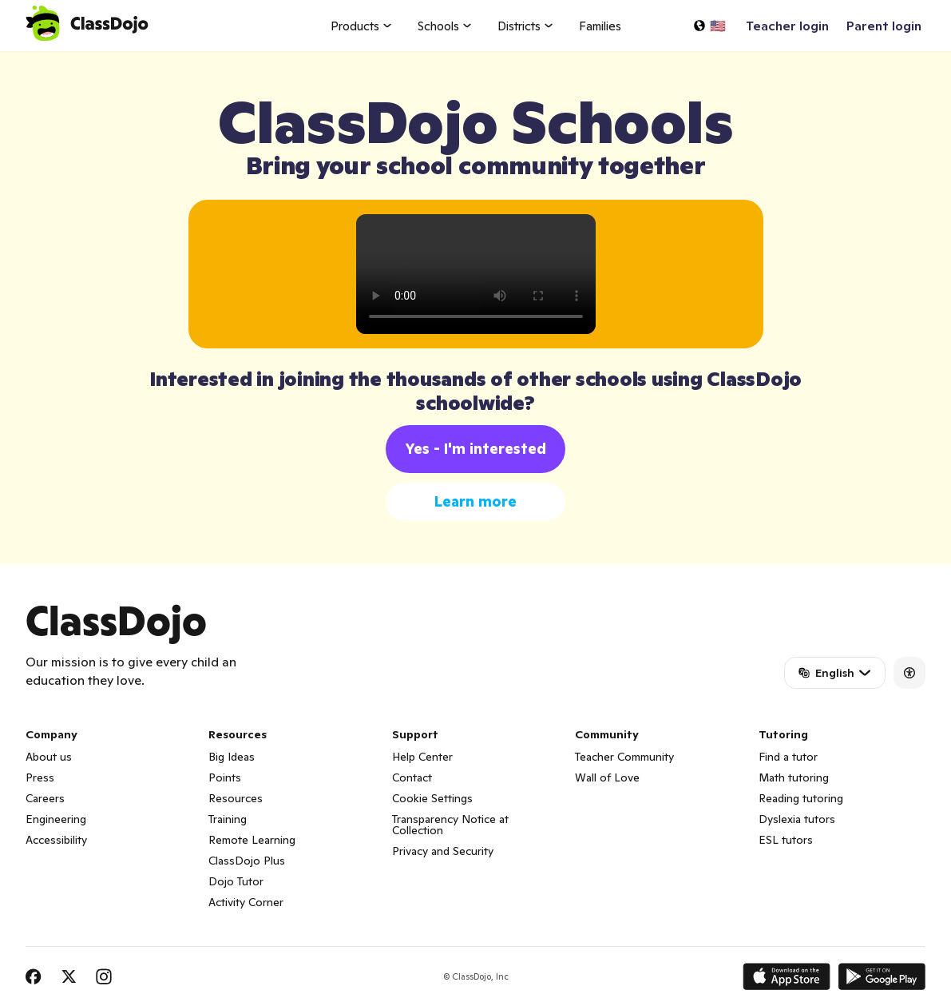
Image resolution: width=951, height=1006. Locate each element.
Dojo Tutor (236, 881)
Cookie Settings (432, 798)
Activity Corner (245, 902)
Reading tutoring (801, 798)
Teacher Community (624, 757)
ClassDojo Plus (246, 860)
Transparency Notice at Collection (450, 824)
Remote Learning (251, 840)
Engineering (56, 819)
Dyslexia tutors (797, 819)
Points (224, 777)
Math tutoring (794, 777)
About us (49, 757)
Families (600, 26)
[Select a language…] (709, 25)
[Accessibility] (909, 673)
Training (227, 819)
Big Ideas (231, 757)
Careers (45, 798)
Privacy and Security (442, 851)
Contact (412, 777)
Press (40, 777)
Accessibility (56, 840)
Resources (235, 798)
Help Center (422, 757)
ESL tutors (786, 840)
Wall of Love (607, 777)
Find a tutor (788, 757)
